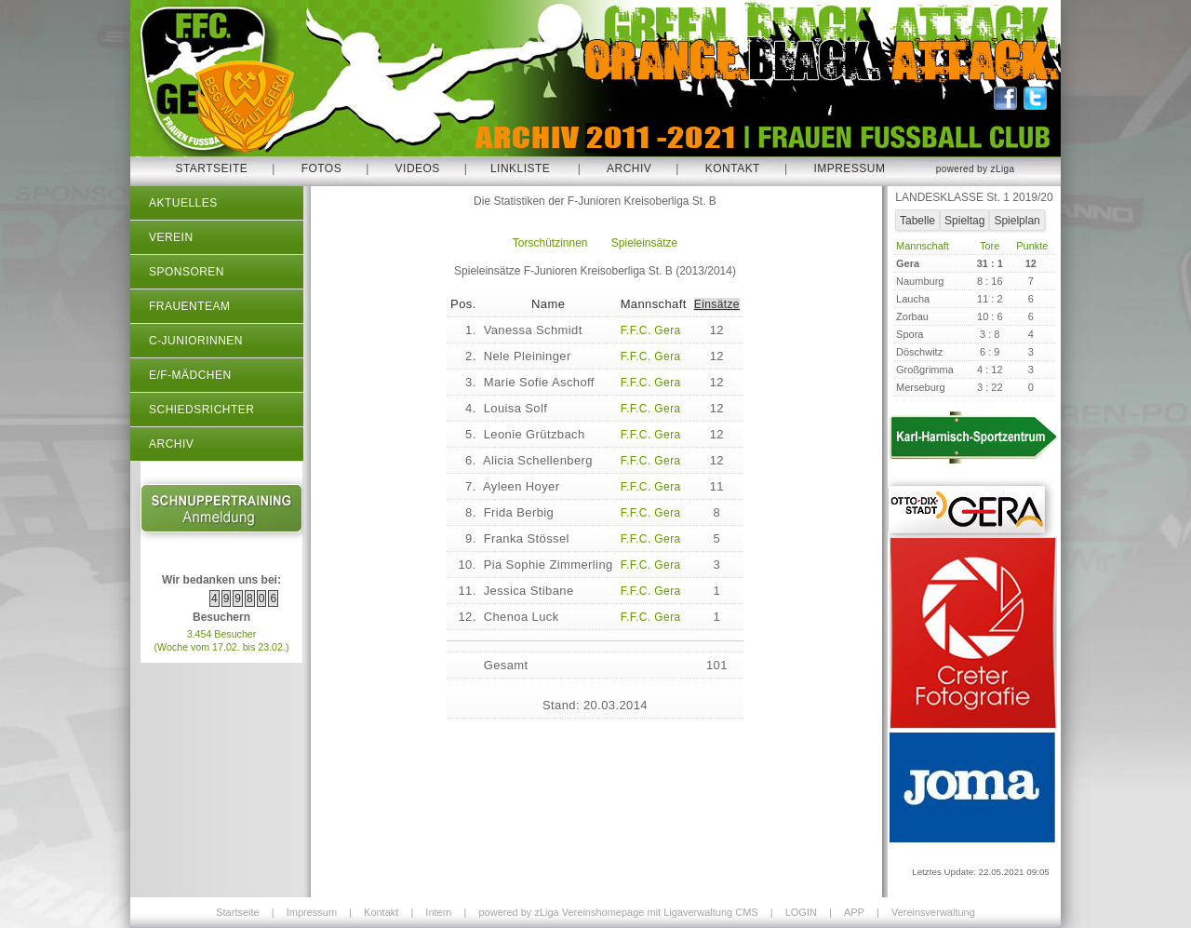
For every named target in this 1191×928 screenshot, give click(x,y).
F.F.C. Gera (651, 330)
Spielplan (1016, 220)
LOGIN (801, 912)
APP (854, 912)
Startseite (211, 168)
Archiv (629, 168)
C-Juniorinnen (196, 340)
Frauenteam (189, 306)
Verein (171, 237)
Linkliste (520, 168)
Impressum (849, 168)
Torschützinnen (550, 242)
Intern (438, 912)
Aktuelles (183, 202)
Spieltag (964, 220)
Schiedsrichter (201, 409)
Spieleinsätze (644, 242)
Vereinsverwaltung (933, 912)
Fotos (321, 168)
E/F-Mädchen (190, 375)
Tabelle (917, 220)
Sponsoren (186, 271)
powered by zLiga (975, 169)
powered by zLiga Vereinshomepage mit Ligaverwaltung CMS (617, 912)
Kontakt (732, 168)
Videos (417, 168)
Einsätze (717, 304)
